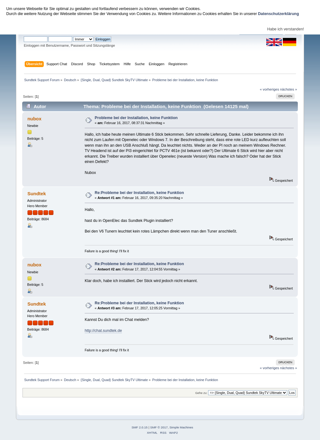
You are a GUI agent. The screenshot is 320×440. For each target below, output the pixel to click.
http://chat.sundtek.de (103, 330)
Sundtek (37, 193)
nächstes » (288, 89)
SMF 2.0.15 (140, 427)
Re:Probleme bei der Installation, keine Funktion (139, 193)
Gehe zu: (201, 393)
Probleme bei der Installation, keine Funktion (136, 118)
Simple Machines (181, 427)
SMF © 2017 (159, 427)
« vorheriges (269, 89)
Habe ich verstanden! (285, 29)
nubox (35, 118)
